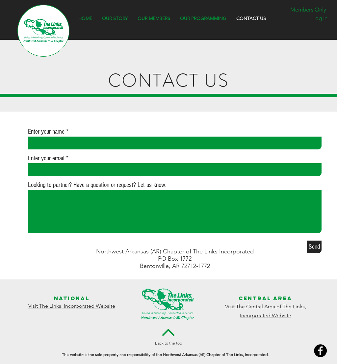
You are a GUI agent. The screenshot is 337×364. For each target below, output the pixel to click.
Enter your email (46, 158)
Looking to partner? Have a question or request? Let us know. (97, 185)
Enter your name (46, 131)
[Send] (314, 247)
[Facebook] (320, 350)
